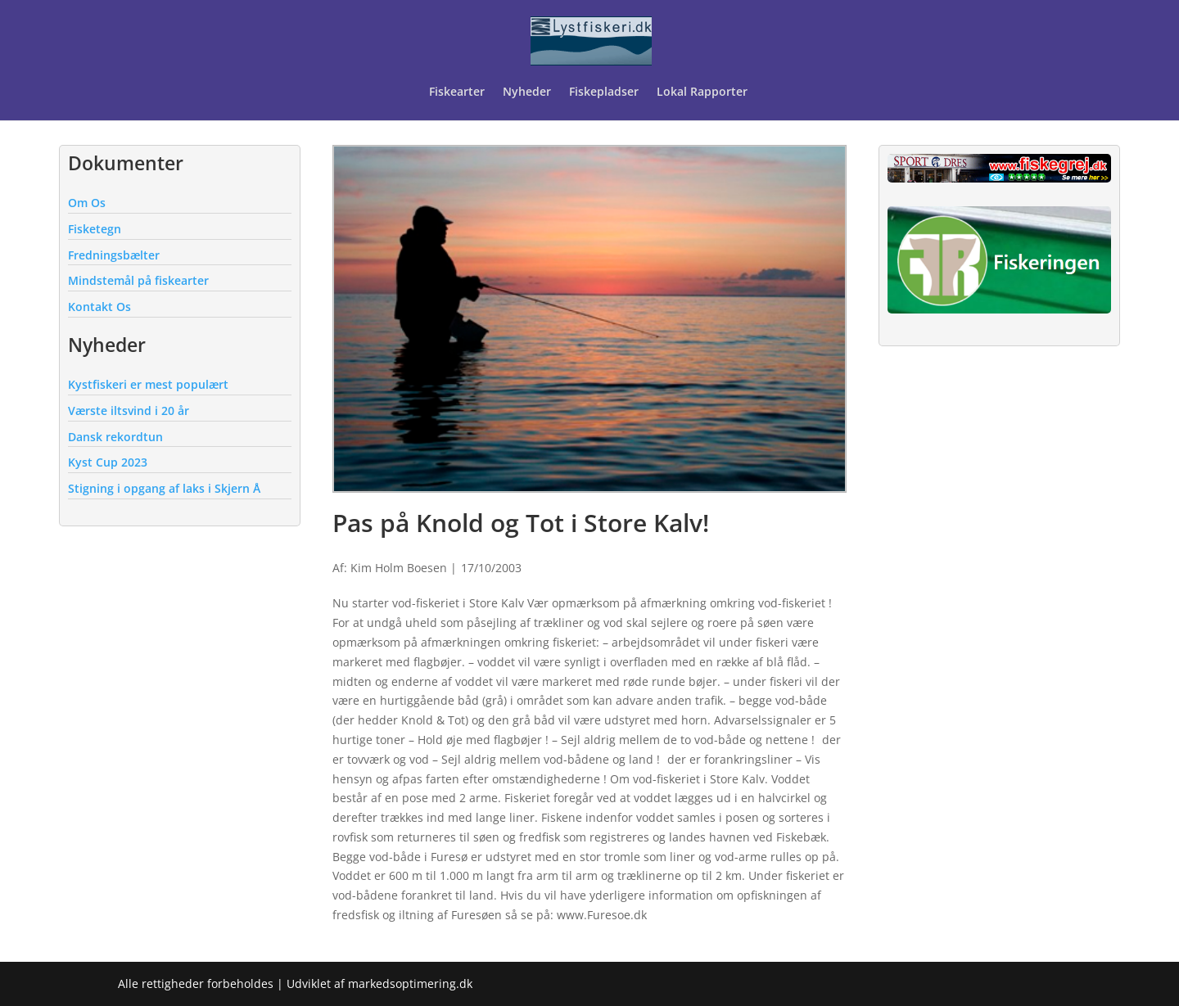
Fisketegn (94, 229)
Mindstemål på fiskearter (138, 280)
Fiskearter (457, 92)
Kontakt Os (99, 306)
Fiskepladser (604, 92)
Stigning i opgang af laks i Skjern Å (164, 488)
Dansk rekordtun (115, 436)
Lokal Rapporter (704, 92)
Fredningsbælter (114, 255)
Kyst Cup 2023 (107, 462)
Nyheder (527, 92)
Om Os (87, 202)
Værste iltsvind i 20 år (128, 410)
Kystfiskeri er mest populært (148, 384)
